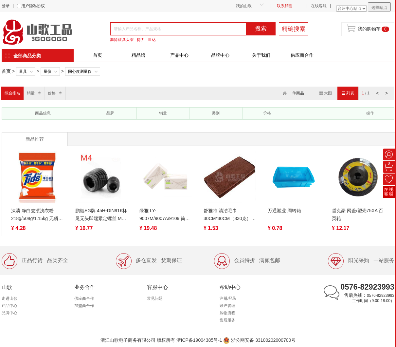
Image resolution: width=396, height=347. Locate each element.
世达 (152, 39)
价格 (52, 93)
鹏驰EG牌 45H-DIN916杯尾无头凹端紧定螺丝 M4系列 (101, 215)
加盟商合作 (84, 305)
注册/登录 (228, 298)
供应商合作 (302, 55)
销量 (31, 93)
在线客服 (319, 6)
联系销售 (285, 6)
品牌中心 (220, 55)
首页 (97, 55)
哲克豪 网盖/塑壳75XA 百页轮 (357, 214)
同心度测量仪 (80, 71)
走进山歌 (9, 298)
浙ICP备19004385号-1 (199, 340)
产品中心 (179, 55)
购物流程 (227, 313)
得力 (141, 39)
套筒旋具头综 (122, 39)
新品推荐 (35, 139)
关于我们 (261, 55)
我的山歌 (244, 6)
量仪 (47, 71)
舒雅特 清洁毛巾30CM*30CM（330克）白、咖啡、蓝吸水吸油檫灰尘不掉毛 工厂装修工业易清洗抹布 (229, 215)
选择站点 (379, 7)
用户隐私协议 (33, 6)
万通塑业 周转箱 (284, 210)
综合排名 (12, 93)
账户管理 (227, 305)
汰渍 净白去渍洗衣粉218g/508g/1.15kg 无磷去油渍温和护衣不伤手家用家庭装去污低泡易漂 (37, 215)
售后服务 (227, 320)
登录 (5, 6)
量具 (23, 71)
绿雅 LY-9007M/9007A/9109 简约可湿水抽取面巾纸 (164, 215)
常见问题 (155, 298)
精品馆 (138, 55)
